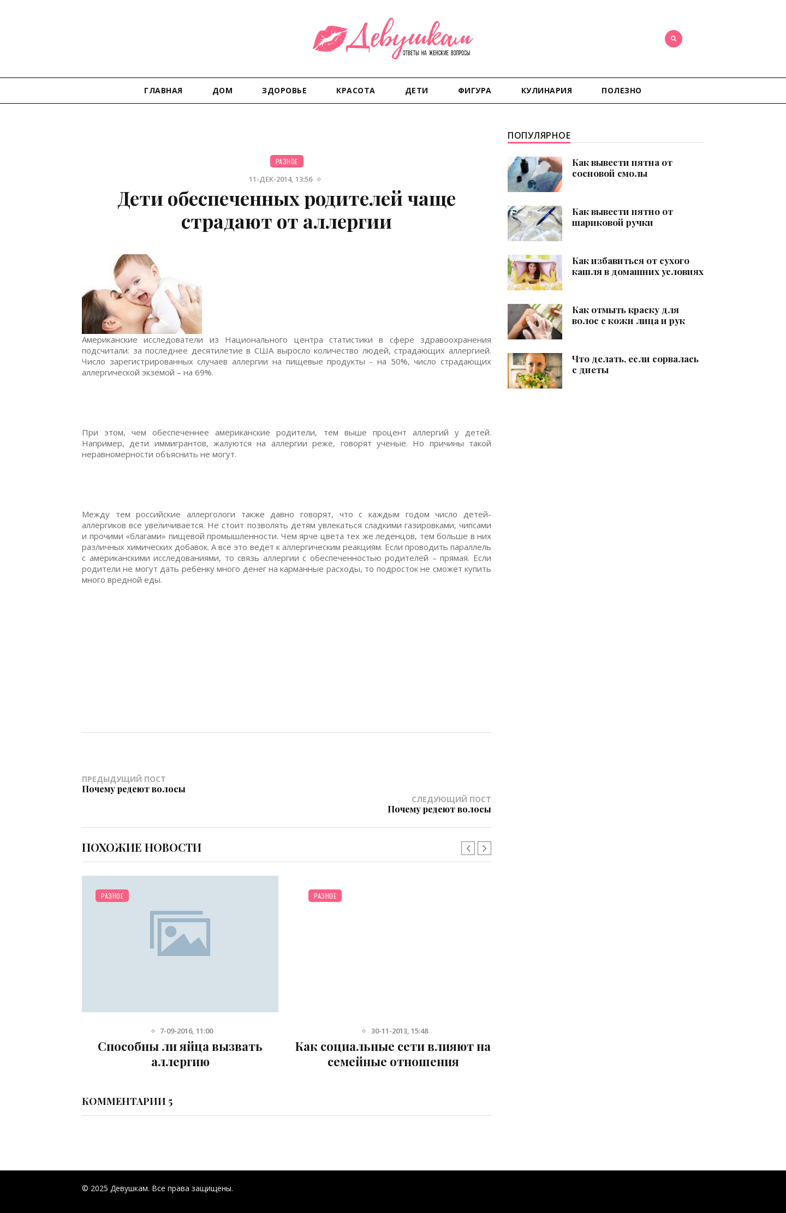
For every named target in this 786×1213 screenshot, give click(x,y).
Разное (287, 161)
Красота (356, 90)
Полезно (622, 90)
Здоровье (284, 90)
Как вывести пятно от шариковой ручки (622, 216)
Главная (163, 90)
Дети (416, 90)
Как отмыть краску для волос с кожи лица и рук (628, 314)
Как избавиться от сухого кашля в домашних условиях (638, 265)
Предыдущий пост (184, 784)
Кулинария (547, 90)
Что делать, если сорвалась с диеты (635, 363)
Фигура (475, 90)
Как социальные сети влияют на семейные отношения (393, 1034)
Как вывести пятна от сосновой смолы (622, 167)
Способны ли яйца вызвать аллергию (180, 1034)
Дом (222, 90)
